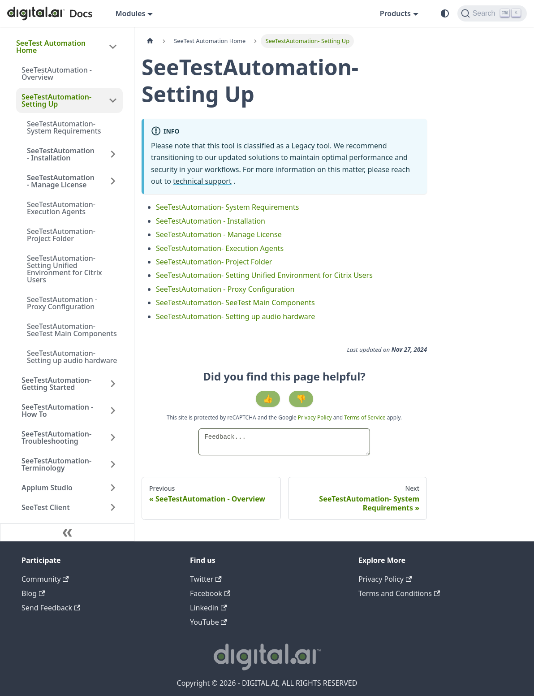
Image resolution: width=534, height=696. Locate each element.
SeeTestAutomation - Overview (57, 73)
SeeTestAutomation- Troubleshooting (56, 437)
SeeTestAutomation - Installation (61, 154)
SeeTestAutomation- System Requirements (64, 127)
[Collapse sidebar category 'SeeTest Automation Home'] (113, 46)
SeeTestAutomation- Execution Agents (61, 207)
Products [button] (395, 13)
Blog (33, 593)
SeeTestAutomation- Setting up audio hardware (72, 356)
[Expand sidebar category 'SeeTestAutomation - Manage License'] (113, 181)
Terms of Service (364, 417)
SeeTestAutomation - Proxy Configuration (62, 302)
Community (45, 579)
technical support (202, 181)
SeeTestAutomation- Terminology (56, 464)
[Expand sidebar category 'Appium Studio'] (113, 488)
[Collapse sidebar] (67, 532)
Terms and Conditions (399, 593)
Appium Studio (47, 488)
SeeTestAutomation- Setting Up (56, 100)
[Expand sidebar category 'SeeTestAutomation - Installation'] (113, 154)
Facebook (210, 593)
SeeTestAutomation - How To (57, 410)
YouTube (208, 622)
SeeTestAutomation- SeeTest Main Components (72, 329)
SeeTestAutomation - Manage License (61, 181)
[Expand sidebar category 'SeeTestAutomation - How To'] (113, 410)
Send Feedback (51, 608)
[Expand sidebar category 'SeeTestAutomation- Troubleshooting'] (113, 437)
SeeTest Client (46, 507)
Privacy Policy (315, 417)
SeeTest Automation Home (51, 46)
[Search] (492, 13)
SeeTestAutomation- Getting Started (56, 383)
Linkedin (208, 608)
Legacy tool (311, 146)
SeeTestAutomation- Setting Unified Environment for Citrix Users (64, 269)
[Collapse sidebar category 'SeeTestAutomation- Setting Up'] (113, 100)
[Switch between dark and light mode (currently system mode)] (445, 13)
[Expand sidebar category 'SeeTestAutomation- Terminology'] (113, 464)
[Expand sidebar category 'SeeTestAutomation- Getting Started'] (113, 383)
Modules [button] (131, 13)
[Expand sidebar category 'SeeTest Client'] (113, 507)
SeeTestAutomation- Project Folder (61, 234)
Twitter (206, 579)
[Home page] (150, 41)
